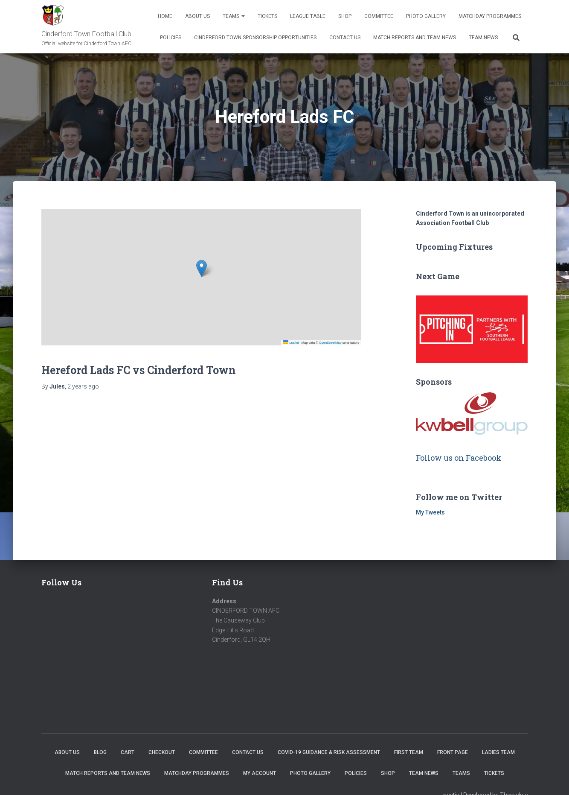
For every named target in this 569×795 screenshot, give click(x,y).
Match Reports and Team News (414, 38)
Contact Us (344, 38)
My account (259, 773)
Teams (234, 16)
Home (165, 16)
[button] (201, 268)
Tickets (267, 16)
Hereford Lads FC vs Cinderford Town (138, 370)
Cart (127, 752)
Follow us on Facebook (458, 458)
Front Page (452, 752)
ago (83, 386)
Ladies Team (498, 752)
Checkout (161, 752)
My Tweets (430, 512)
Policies (170, 38)
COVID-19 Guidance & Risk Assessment (329, 752)
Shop (344, 16)
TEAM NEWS (483, 38)
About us (197, 16)
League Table (307, 16)
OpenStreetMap (330, 343)
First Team (408, 752)
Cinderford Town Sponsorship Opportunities (255, 38)
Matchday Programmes (490, 16)
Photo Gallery (426, 16)
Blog (100, 752)
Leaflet (291, 343)
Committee (378, 16)
